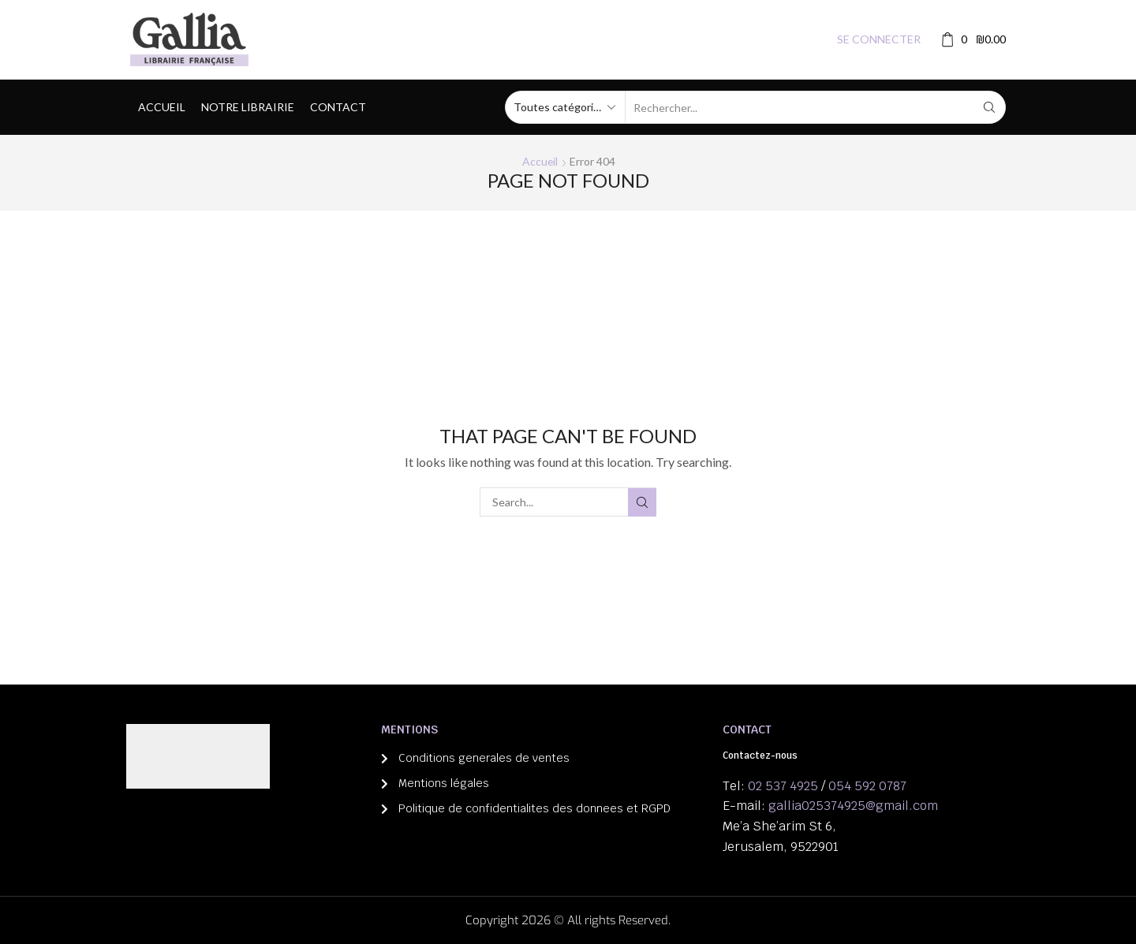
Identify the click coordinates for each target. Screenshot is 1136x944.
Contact (338, 107)
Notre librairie (247, 107)
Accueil (161, 107)
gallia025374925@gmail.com (853, 805)
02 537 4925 (783, 786)
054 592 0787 (867, 786)
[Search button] (989, 107)
